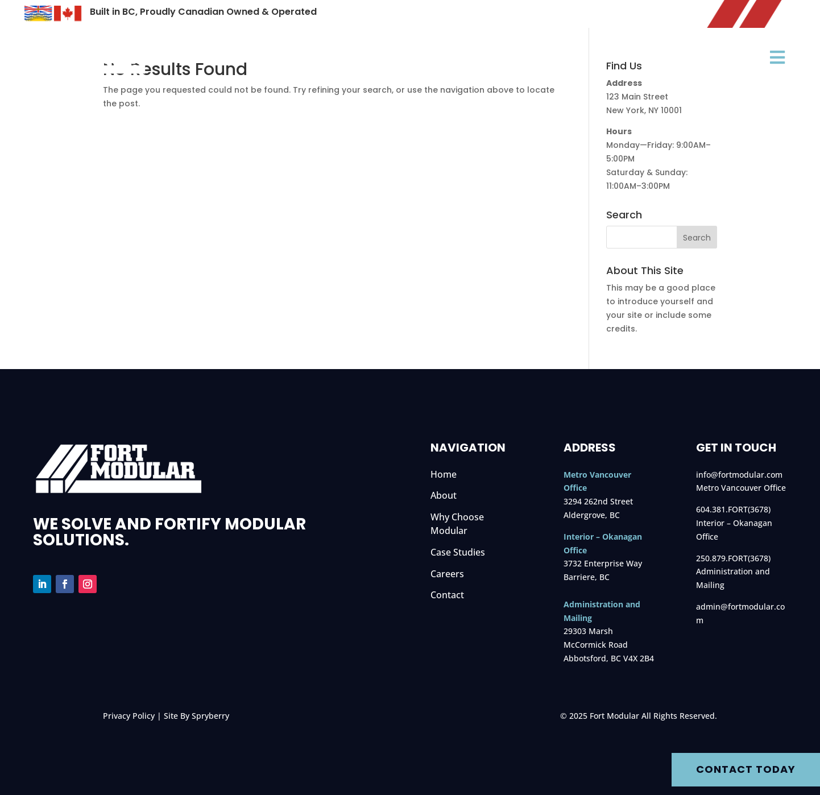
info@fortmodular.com (739, 474)
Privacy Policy (129, 715)
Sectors (551, 58)
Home (443, 474)
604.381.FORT (722, 509)
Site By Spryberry (196, 715)
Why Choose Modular (467, 58)
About (378, 58)
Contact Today (746, 769)
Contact (447, 595)
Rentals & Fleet (629, 58)
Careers (447, 574)
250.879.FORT (722, 558)
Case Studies (717, 58)
